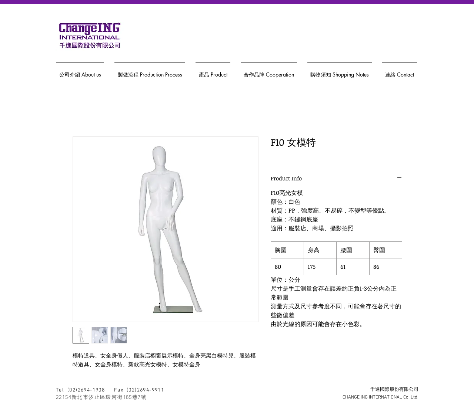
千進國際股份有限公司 (394, 390)
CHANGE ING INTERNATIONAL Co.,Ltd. (380, 397)
